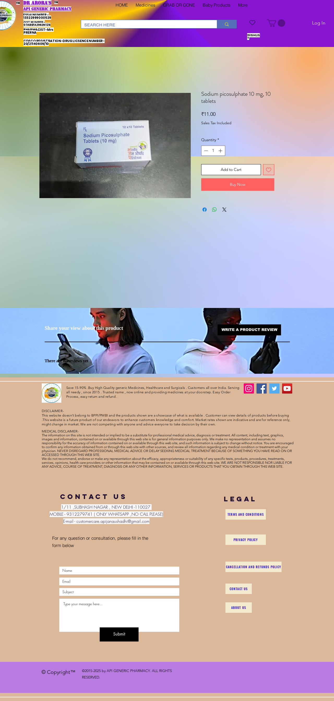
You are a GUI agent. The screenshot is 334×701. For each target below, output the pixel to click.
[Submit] (119, 634)
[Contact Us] (238, 589)
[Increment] (220, 151)
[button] (145, 5)
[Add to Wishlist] (268, 169)
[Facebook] (262, 388)
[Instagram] (249, 388)
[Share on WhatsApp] (214, 209)
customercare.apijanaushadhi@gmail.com (113, 521)
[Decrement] (205, 151)
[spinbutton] (213, 151)
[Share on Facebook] (204, 209)
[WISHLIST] (252, 22)
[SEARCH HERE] (145, 25)
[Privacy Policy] (245, 539)
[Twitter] (274, 388)
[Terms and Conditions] (245, 514)
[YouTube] (287, 388)
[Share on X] (224, 209)
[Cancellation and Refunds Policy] (253, 567)
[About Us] (238, 607)
